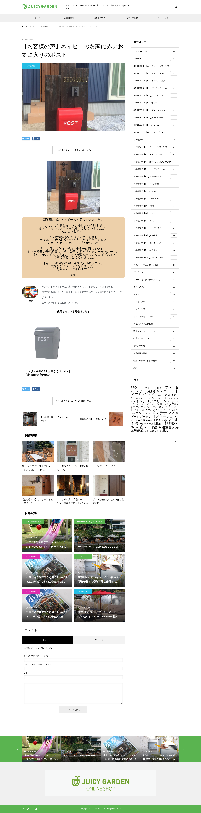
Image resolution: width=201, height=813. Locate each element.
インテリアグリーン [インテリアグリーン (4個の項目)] (151, 445)
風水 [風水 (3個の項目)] (165, 475)
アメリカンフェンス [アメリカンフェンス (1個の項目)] (141, 443)
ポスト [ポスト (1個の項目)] (165, 454)
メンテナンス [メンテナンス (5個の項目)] (163, 457)
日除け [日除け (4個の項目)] (159, 468)
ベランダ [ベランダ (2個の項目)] (150, 454)
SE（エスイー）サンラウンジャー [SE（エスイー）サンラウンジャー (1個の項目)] (152, 432)
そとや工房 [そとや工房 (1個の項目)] (134, 436)
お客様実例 (69, 18)
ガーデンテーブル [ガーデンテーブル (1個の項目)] (153, 448)
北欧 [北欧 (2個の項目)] (156, 464)
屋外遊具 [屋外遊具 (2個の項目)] (148, 468)
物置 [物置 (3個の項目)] (155, 472)
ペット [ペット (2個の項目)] (159, 454)
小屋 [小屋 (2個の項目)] (141, 468)
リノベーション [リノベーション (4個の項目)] (164, 461)
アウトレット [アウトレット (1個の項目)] (159, 439)
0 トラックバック (99, 640)
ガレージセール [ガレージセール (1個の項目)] (141, 448)
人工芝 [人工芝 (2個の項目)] (149, 464)
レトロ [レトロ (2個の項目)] (134, 464)
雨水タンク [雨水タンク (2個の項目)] (156, 475)
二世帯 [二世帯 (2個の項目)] (141, 464)
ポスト (83, 556)
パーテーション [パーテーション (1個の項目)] (139, 454)
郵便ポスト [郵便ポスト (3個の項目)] (141, 475)
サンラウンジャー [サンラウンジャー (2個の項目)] (145, 451)
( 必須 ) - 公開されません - (37, 664)
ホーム (37, 18)
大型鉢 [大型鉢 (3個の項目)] (173, 463)
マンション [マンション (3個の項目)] (143, 457)
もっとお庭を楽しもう (32, 522)
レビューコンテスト (163, 18)
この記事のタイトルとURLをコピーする (73, 150)
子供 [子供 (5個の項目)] (134, 468)
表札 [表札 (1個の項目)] (132, 475)
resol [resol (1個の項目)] (138, 432)
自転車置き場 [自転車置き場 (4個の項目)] (168, 472)
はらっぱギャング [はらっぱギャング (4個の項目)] (153, 435)
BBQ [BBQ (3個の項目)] (134, 431)
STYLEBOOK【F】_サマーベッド (89, 522)
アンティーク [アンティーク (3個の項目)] (158, 442)
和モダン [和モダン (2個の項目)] (163, 464)
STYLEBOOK (100, 18)
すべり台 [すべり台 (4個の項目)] (172, 432)
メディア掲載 (132, 18)
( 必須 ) (36, 656)
